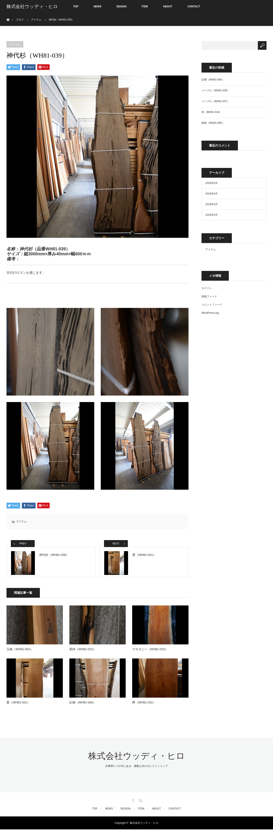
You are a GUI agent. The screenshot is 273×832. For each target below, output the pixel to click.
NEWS (97, 6)
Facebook (133, 802)
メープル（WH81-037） (215, 101)
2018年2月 (211, 214)
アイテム (15, 44)
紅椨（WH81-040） (82, 704)
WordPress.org (210, 312)
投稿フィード (209, 296)
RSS (140, 802)
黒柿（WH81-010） (82, 651)
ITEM (145, 6)
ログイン (207, 288)
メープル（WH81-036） (215, 90)
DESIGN (122, 6)
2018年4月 (211, 193)
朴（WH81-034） (212, 112)
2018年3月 (211, 204)
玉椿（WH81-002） (19, 651)
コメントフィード (212, 304)
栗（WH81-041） (18, 704)
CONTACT (193, 6)
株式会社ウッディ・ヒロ (32, 6)
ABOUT (167, 6)
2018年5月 (211, 183)
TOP (75, 6)
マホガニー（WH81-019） (150, 651)
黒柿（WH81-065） (213, 122)
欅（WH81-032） (144, 704)
